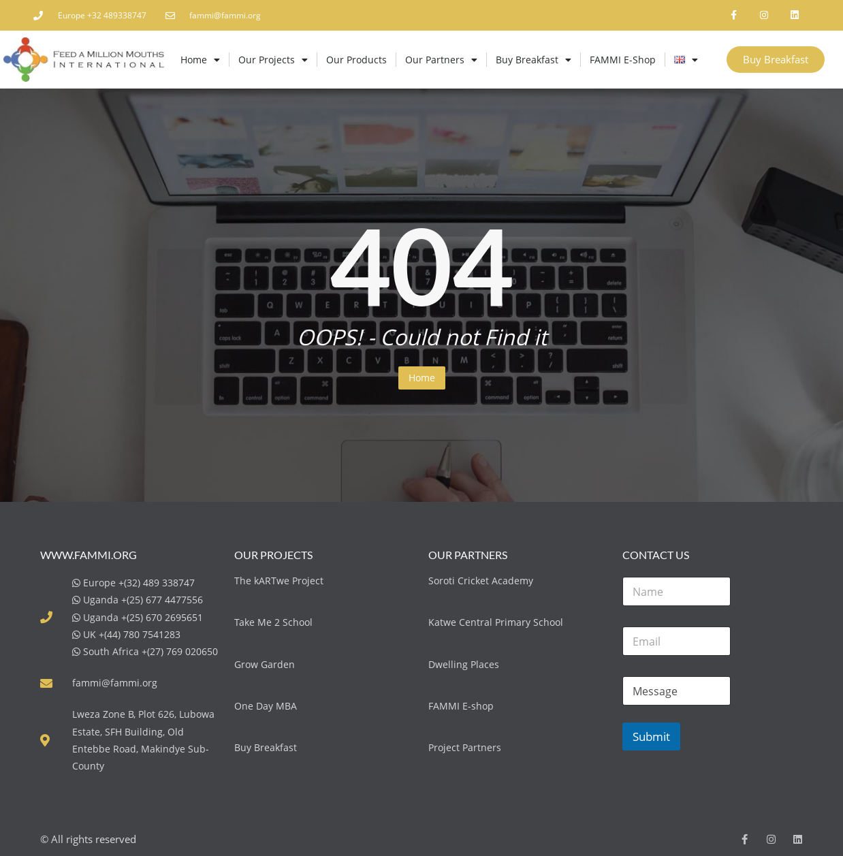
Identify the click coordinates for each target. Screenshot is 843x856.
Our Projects (273, 60)
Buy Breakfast (533, 60)
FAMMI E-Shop (623, 59)
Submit (651, 736)
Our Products (356, 59)
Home (200, 60)
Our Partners (441, 60)
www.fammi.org (88, 554)
